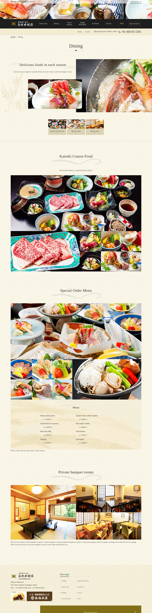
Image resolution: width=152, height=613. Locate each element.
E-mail (87, 32)
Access (79, 593)
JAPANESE (134, 2)
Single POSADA (83, 581)
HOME (13, 37)
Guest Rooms (66, 598)
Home (80, 32)
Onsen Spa (65, 587)
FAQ (79, 598)
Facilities (80, 587)
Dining (64, 593)
